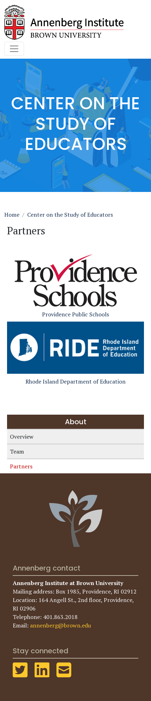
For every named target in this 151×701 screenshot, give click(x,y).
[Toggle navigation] (14, 49)
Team (17, 451)
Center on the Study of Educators (70, 214)
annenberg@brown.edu (60, 625)
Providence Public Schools (75, 284)
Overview (22, 436)
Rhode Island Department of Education (75, 352)
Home (11, 214)
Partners (21, 466)
